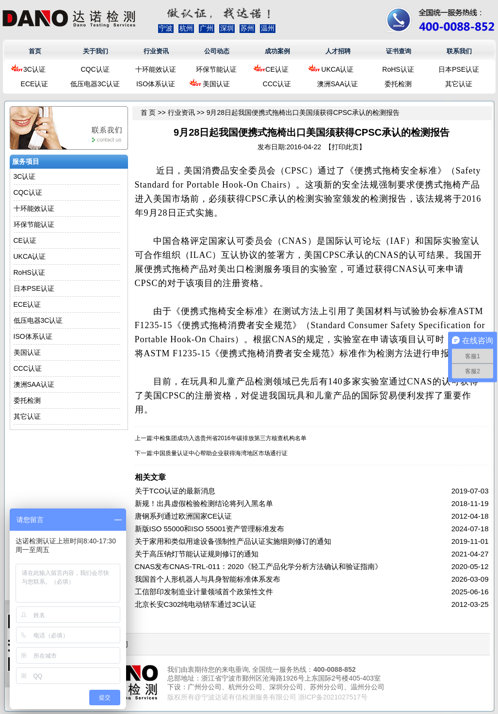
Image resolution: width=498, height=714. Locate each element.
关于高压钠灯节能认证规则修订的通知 (196, 554)
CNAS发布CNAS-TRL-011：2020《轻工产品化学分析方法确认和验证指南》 (258, 566)
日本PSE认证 (458, 69)
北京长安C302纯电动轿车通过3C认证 (195, 604)
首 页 (148, 112)
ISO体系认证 (155, 84)
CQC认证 (94, 69)
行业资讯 (156, 51)
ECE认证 (34, 84)
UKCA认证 (337, 69)
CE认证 (276, 69)
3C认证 (34, 69)
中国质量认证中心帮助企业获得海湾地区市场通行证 (221, 453)
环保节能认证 (216, 69)
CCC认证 (277, 84)
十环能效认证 (155, 69)
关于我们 (95, 51)
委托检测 (398, 84)
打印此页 (345, 147)
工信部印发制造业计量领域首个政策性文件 (204, 591)
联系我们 (459, 51)
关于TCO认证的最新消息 (175, 491)
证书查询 (398, 51)
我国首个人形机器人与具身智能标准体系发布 (207, 579)
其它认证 (458, 84)
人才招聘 (338, 51)
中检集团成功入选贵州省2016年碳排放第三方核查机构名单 (230, 438)
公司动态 (216, 51)
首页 (35, 51)
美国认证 (216, 84)
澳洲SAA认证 (337, 84)
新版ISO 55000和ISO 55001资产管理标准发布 (209, 528)
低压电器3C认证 (95, 84)
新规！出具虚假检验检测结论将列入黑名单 (204, 503)
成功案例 (277, 51)
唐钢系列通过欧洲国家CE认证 (183, 516)
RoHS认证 (398, 69)
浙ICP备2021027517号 (333, 697)
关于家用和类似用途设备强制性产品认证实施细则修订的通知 (233, 541)
